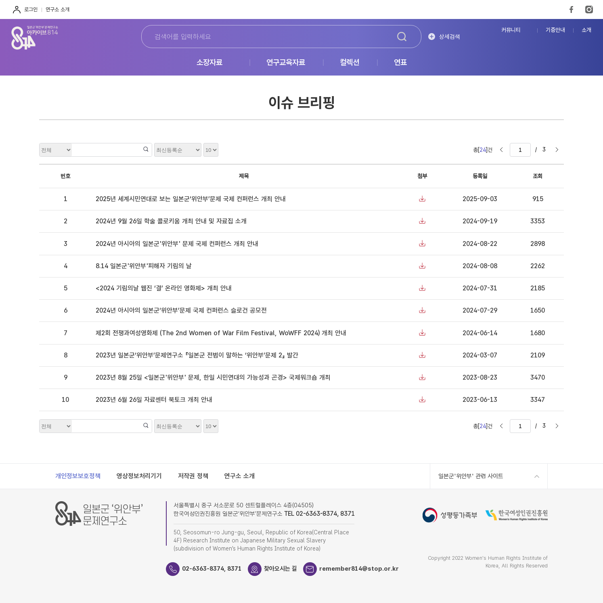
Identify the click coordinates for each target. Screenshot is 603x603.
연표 (400, 63)
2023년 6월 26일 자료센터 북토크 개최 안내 (154, 399)
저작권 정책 (193, 476)
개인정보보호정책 (77, 476)
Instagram (589, 9)
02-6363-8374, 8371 (212, 568)
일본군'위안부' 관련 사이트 (470, 476)
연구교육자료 (285, 63)
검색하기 (402, 36)
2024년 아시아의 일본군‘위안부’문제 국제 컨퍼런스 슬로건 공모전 (181, 310)
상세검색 (449, 36)
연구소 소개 (57, 9)
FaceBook (571, 9)
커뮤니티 (511, 30)
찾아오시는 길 (280, 568)
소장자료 (209, 63)
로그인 (31, 9)
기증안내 (555, 30)
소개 (586, 30)
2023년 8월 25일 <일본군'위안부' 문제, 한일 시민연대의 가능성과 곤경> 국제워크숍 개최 (213, 377)
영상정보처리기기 (139, 476)
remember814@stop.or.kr (359, 568)
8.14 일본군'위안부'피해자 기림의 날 (144, 266)
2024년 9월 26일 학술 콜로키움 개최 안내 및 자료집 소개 (171, 221)
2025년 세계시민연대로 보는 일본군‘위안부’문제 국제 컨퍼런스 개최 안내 (191, 199)
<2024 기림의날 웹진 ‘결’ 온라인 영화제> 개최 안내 (164, 288)
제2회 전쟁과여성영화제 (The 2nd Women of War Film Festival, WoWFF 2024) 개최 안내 (221, 333)
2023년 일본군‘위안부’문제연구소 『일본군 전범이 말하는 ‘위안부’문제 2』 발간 (197, 355)
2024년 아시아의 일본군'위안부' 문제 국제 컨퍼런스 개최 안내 (177, 244)
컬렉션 (349, 63)
